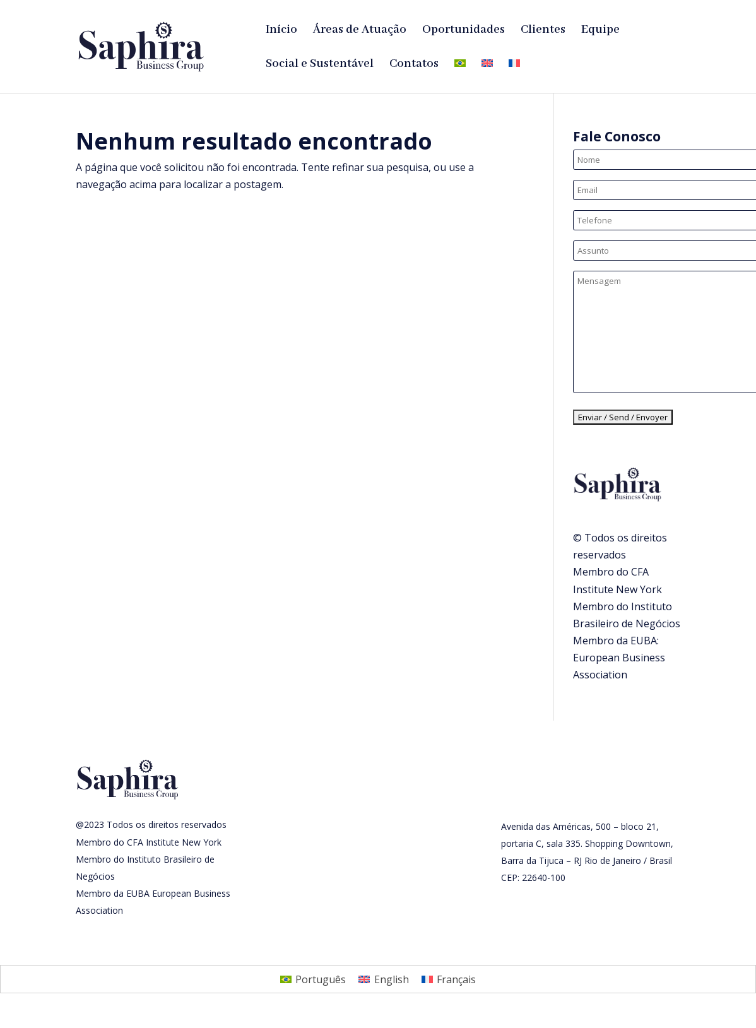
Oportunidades (463, 31)
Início (281, 31)
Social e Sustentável (320, 65)
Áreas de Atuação (359, 31)
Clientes (543, 31)
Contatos (414, 65)
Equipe (600, 31)
